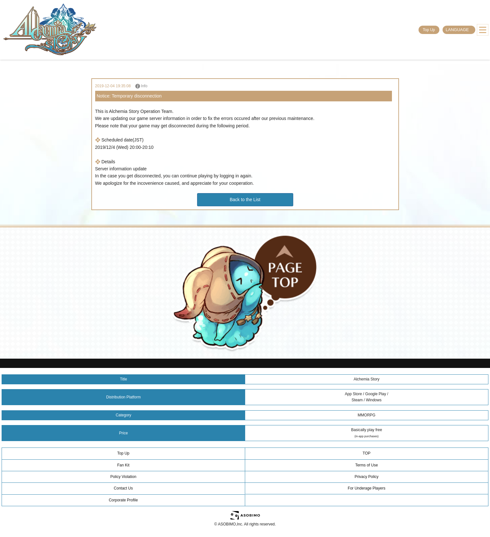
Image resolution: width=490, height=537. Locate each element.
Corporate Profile (123, 500)
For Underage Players (366, 488)
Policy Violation (123, 476)
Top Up (429, 30)
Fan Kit (123, 465)
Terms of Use (366, 465)
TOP (366, 453)
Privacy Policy (366, 476)
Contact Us (123, 488)
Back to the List (245, 199)
